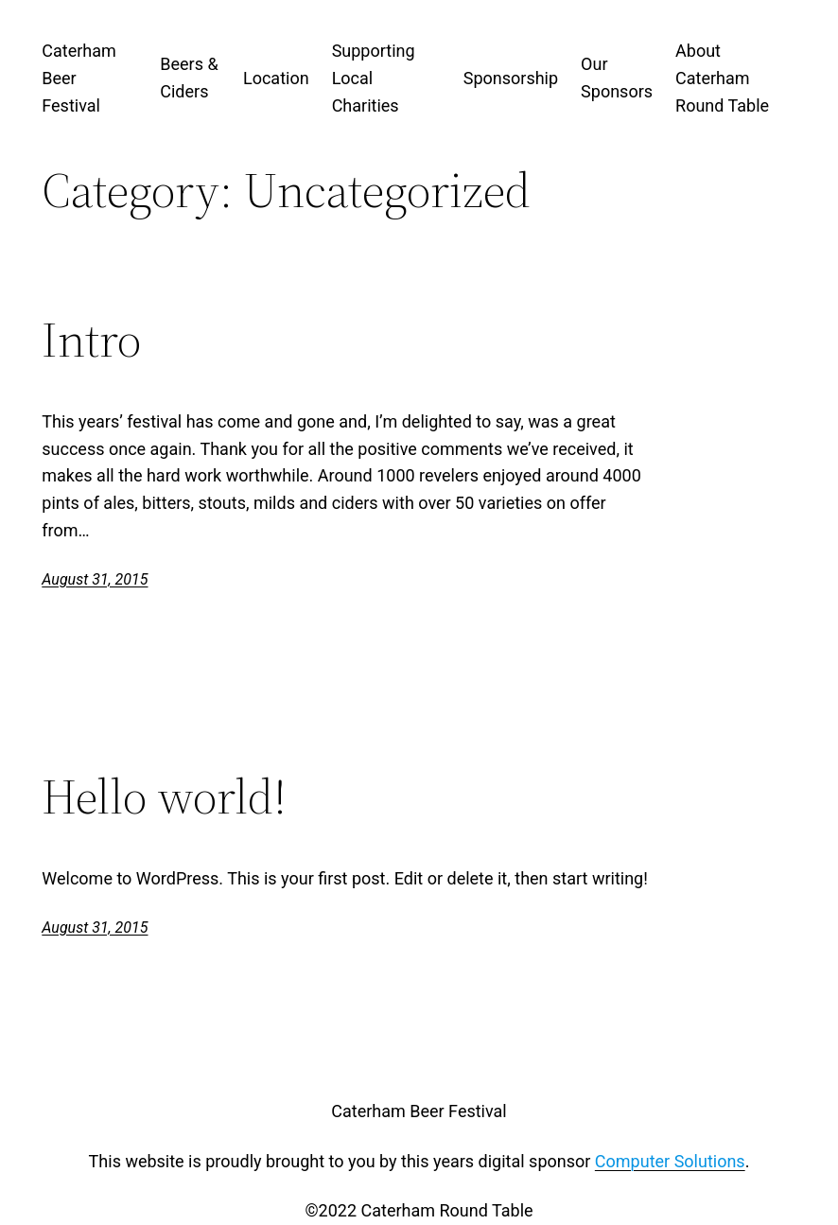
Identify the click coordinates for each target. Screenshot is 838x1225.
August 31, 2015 (95, 579)
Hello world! (164, 796)
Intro (91, 339)
